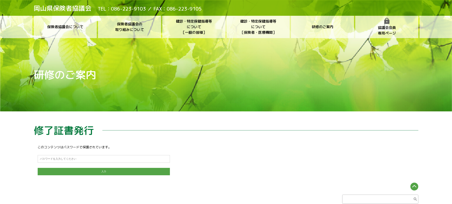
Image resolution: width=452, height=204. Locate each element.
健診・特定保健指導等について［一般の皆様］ (194, 27)
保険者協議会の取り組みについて (129, 26)
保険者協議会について (65, 26)
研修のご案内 (322, 26)
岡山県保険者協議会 (62, 8)
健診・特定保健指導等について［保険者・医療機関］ (258, 27)
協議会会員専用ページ (387, 27)
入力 (103, 171)
